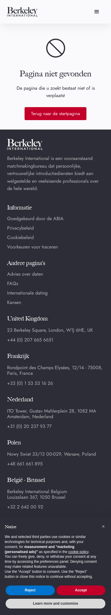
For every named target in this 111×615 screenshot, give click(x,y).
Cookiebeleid (20, 237)
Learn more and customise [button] (55, 603)
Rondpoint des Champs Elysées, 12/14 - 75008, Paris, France (55, 370)
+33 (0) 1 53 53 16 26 (30, 383)
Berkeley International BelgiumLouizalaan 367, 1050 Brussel (37, 494)
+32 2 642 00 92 (25, 507)
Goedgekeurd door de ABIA (35, 218)
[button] (97, 12)
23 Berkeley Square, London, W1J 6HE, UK (50, 330)
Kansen (14, 302)
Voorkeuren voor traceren (32, 247)
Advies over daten (25, 274)
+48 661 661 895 (25, 464)
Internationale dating (27, 293)
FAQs (12, 283)
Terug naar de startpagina (55, 113)
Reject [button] (30, 590)
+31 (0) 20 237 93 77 (29, 426)
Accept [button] (81, 590)
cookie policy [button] (78, 552)
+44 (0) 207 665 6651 (30, 340)
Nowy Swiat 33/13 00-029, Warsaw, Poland (51, 454)
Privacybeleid (20, 228)
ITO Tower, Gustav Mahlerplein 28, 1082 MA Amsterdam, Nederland (51, 413)
